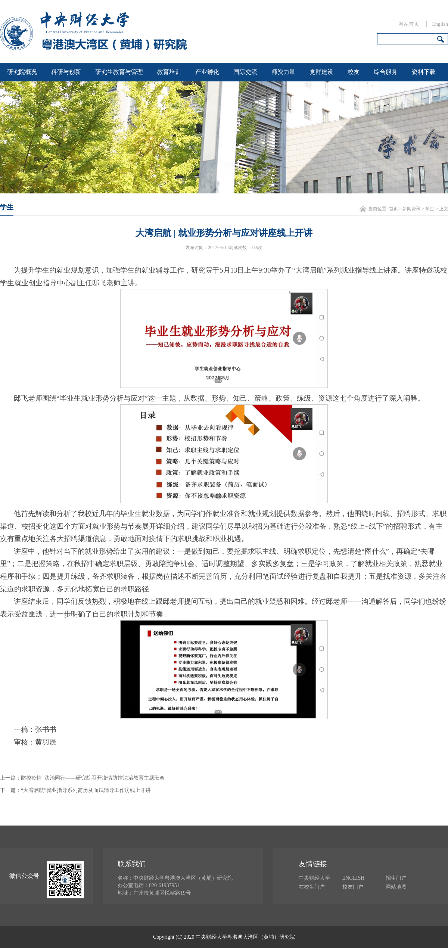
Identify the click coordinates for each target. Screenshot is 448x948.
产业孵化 (207, 72)
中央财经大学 (314, 878)
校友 (354, 72)
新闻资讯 (411, 208)
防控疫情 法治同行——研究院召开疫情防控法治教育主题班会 (93, 778)
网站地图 (396, 887)
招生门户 (396, 878)
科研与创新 (66, 72)
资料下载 (424, 72)
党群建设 (321, 72)
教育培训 (169, 72)
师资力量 (283, 72)
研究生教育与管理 (119, 72)
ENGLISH (353, 878)
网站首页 (408, 24)
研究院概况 (22, 72)
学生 (429, 208)
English (440, 24)
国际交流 (245, 72)
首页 (393, 208)
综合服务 (386, 72)
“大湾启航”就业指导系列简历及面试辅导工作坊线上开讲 (86, 790)
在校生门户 (312, 887)
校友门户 (352, 887)
